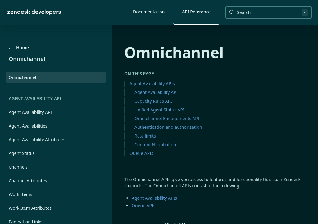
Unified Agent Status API (159, 110)
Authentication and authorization (168, 127)
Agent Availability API (30, 112)
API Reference (196, 12)
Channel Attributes (28, 181)
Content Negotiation (155, 144)
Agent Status (22, 153)
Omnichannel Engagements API (166, 118)
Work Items (20, 194)
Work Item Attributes (30, 208)
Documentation (149, 12)
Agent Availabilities (28, 126)
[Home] (34, 12)
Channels (18, 167)
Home (19, 47)
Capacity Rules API (153, 101)
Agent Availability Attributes (37, 139)
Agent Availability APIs (152, 83)
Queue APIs (141, 153)
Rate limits (145, 136)
